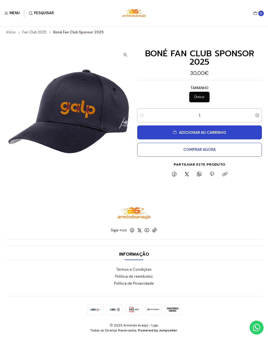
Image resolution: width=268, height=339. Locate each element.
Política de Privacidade (134, 283)
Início (11, 32)
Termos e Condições (134, 269)
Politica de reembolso (134, 276)
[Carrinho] (258, 13)
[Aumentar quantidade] (257, 115)
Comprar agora (199, 149)
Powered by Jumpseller (157, 330)
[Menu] (12, 13)
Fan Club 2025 (34, 32)
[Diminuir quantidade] (141, 115)
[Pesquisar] (41, 13)
